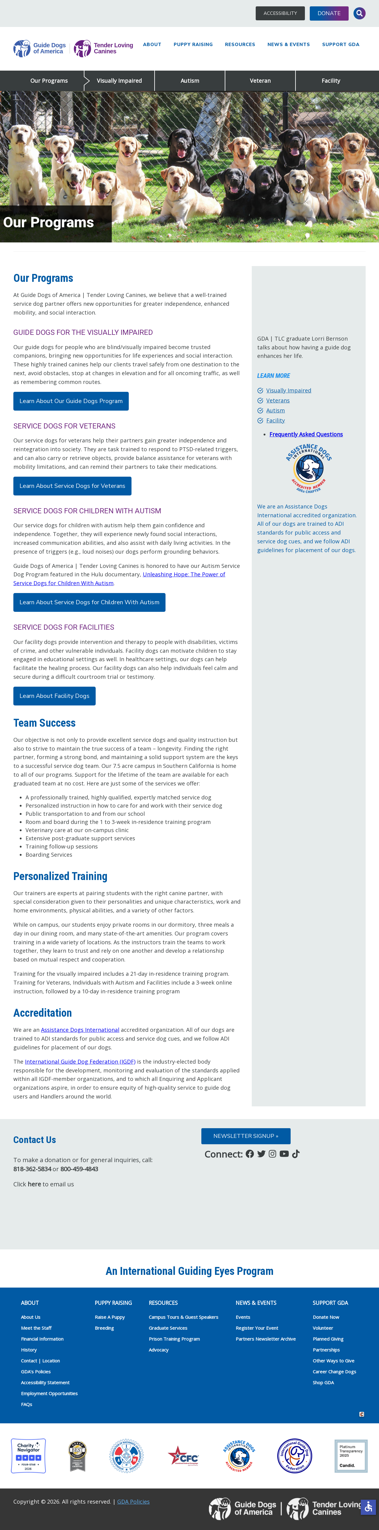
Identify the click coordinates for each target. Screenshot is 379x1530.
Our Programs (49, 80)
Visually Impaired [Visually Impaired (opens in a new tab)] (288, 390)
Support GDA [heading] (330, 1302)
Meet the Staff (36, 1328)
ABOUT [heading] (30, 1302)
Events (243, 1317)
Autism (190, 80)
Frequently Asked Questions (306, 434)
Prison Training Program (174, 1339)
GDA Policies (133, 1501)
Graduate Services (168, 1328)
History (29, 1350)
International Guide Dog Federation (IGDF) (80, 1061)
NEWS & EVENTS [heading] (256, 1302)
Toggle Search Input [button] (359, 13)
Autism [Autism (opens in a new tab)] (275, 410)
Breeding (104, 1328)
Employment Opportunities (49, 1393)
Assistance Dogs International (80, 1029)
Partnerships (326, 1350)
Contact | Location (40, 1361)
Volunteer (323, 1328)
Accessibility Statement (45, 1382)
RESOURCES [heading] (163, 1302)
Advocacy (159, 1350)
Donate (329, 13)
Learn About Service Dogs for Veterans (72, 486)
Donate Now (326, 1317)
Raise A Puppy (110, 1317)
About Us (30, 1317)
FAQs (26, 1404)
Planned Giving (328, 1339)
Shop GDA (323, 1382)
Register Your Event (257, 1328)
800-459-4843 (79, 1169)
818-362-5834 (32, 1169)
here (34, 1184)
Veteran (260, 80)
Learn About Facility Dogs (54, 696)
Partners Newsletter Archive (266, 1339)
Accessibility (280, 13)
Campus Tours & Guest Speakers (183, 1317)
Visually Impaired (119, 80)
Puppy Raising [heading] (113, 1302)
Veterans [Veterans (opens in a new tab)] (278, 400)
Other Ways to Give (333, 1361)
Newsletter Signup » (245, 1136)
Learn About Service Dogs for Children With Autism (89, 602)
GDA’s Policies (36, 1371)
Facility (331, 80)
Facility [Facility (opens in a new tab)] (275, 420)
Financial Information (42, 1339)
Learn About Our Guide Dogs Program (71, 401)
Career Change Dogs (334, 1371)
